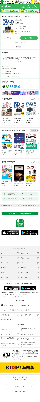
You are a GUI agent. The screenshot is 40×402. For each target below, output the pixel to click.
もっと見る (33, 99)
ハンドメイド (18, 20)
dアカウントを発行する (20, 377)
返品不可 (17, 33)
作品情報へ (19, 47)
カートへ (12, 38)
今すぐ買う (30, 38)
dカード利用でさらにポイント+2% (22, 31)
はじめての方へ (7, 305)
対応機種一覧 (25, 305)
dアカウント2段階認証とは (8, 338)
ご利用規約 (4, 329)
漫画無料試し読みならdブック (8, 205)
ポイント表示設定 (26, 315)
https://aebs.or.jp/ (17, 359)
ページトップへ (20, 386)
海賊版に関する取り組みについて (8, 344)
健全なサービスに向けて (28, 334)
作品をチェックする (21, 42)
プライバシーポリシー (7, 334)
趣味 (9, 71)
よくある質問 (25, 310)
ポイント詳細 (19, 28)
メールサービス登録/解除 (8, 310)
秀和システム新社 (11, 68)
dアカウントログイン (7, 320)
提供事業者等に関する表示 (28, 329)
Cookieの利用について (27, 339)
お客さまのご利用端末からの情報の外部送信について (28, 344)
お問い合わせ (5, 315)
